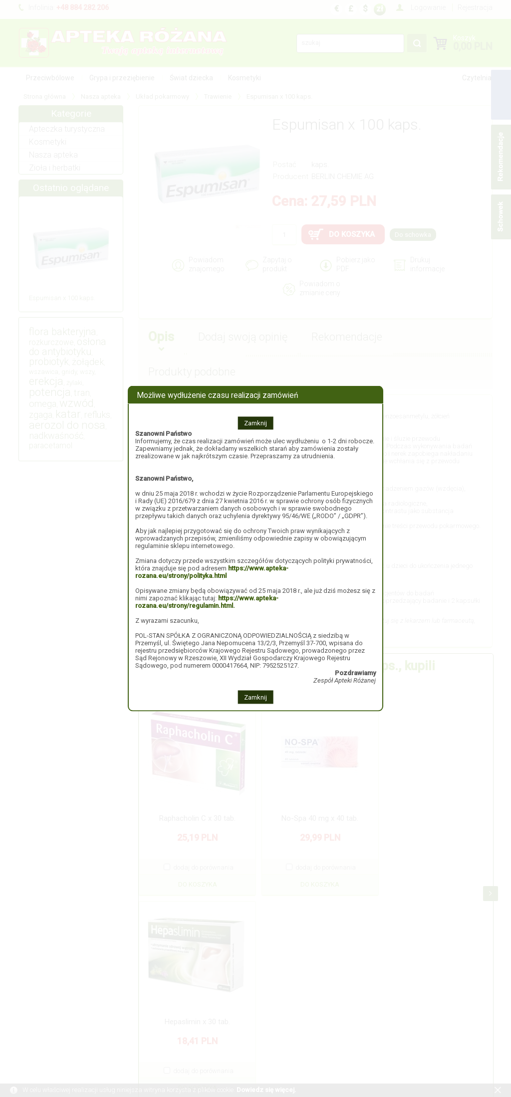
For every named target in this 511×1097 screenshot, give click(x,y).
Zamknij (255, 423)
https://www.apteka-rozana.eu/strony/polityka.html (211, 571)
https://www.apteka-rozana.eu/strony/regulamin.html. (206, 601)
